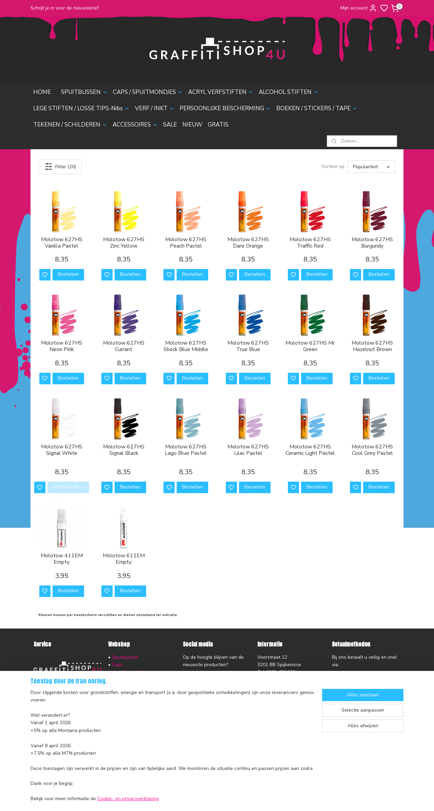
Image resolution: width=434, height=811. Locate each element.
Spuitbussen (125, 657)
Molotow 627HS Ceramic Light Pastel (310, 450)
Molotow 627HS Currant (123, 346)
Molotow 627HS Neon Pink (61, 346)
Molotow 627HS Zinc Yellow (123, 242)
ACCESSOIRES (135, 125)
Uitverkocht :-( (68, 487)
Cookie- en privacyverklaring (128, 799)
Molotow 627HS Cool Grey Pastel (372, 450)
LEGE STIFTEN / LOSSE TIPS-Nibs (81, 108)
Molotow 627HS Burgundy (372, 242)
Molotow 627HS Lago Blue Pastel (186, 450)
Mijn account (358, 8)
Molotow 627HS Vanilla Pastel (61, 242)
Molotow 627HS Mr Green (310, 346)
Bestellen (68, 274)
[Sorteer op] (371, 167)
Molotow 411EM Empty (62, 559)
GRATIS (218, 125)
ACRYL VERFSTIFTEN (220, 92)
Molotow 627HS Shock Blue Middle (185, 346)
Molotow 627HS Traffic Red (310, 242)
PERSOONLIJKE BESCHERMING (225, 108)
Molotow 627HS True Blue (248, 346)
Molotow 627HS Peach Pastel (185, 242)
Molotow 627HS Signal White (61, 450)
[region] (172, 746)
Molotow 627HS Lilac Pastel (248, 450)
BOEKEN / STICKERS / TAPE (316, 108)
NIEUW (192, 125)
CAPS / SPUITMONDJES (148, 92)
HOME (42, 92)
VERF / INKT (154, 108)
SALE (170, 125)
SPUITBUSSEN (84, 92)
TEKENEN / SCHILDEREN (70, 125)
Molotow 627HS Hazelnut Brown (372, 346)
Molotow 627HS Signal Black (123, 450)
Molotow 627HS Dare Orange (248, 242)
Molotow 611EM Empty (124, 559)
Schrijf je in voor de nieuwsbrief (65, 8)
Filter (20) (60, 166)
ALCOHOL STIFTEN (288, 92)
